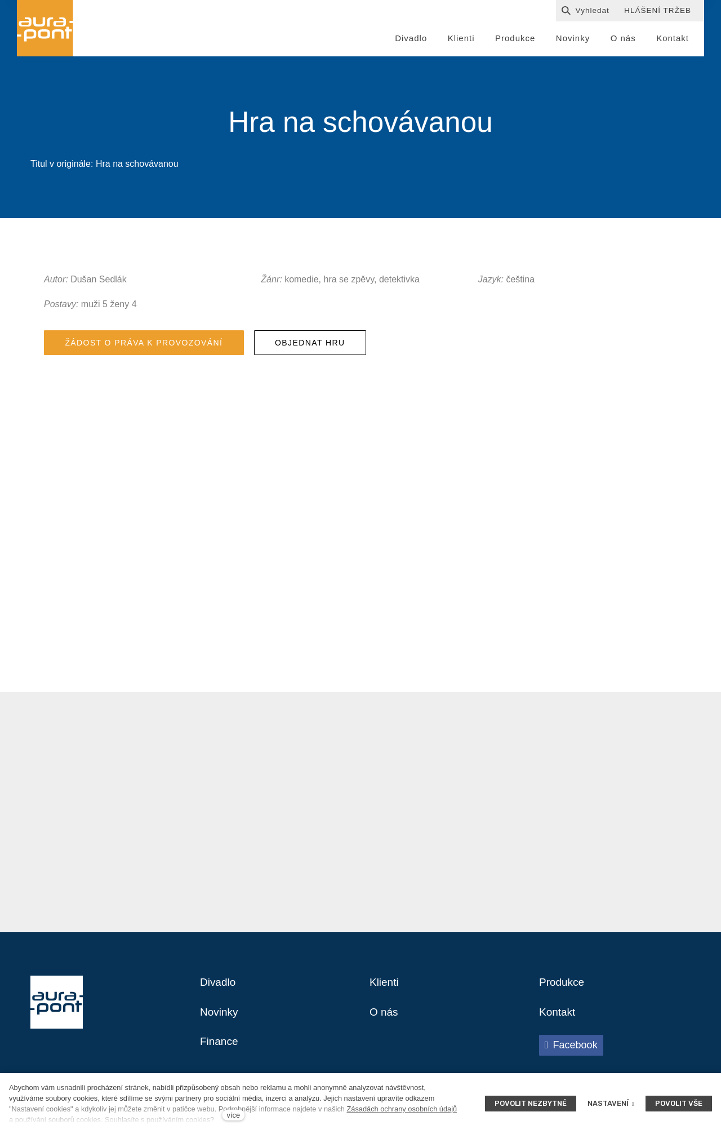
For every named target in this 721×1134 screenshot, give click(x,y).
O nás (384, 1018)
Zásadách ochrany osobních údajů (401, 1109)
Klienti (385, 987)
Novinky (220, 1018)
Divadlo (219, 987)
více (233, 1115)
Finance (220, 1048)
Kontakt (558, 1018)
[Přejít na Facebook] (571, 1051)
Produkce (563, 987)
